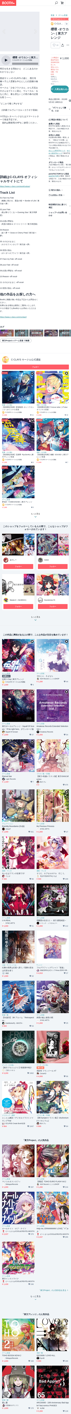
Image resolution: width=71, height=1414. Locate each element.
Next (35, 31)
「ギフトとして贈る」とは (58, 109)
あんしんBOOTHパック (57, 151)
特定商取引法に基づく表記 (58, 206)
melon (46, 560)
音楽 (52, 15)
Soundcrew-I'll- (49, 600)
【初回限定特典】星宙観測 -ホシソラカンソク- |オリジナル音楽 (18, 408)
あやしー (13, 560)
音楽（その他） (7, 405)
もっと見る (35, 619)
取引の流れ (55, 190)
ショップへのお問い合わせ (58, 213)
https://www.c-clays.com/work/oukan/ (15, 186)
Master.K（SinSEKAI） (18, 600)
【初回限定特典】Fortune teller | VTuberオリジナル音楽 (52, 408)
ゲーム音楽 (63, 15)
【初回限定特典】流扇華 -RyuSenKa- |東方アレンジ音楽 (18, 456)
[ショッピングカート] (62, 3)
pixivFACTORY (54, 176)
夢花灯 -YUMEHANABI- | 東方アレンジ (17, 502)
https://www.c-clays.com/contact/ (13, 317)
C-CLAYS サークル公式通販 (26, 359)
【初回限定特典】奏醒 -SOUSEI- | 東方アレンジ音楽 (53, 456)
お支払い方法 (56, 195)
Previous (4, 31)
